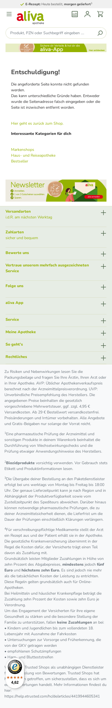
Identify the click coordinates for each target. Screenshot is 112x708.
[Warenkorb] (100, 14)
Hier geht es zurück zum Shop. (37, 123)
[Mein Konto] (87, 14)
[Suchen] (100, 33)
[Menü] (9, 14)
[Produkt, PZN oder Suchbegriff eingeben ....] (50, 33)
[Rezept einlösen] (74, 14)
